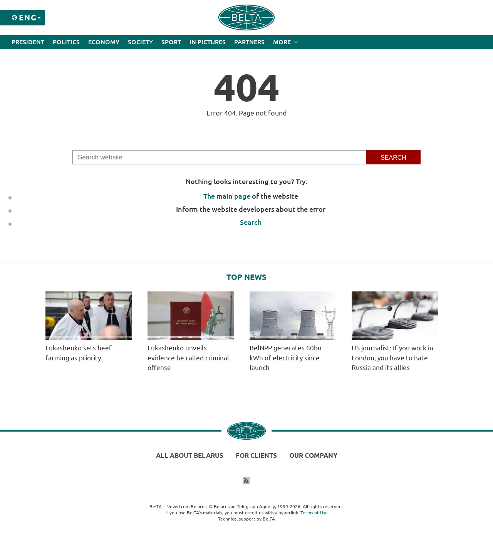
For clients (256, 455)
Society (140, 41)
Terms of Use (314, 512)
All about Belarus (189, 455)
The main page (226, 196)
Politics (66, 41)
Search (251, 222)
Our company (313, 455)
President (28, 41)
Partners (249, 41)
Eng (28, 17)
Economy (103, 41)
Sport (171, 41)
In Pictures (207, 41)
